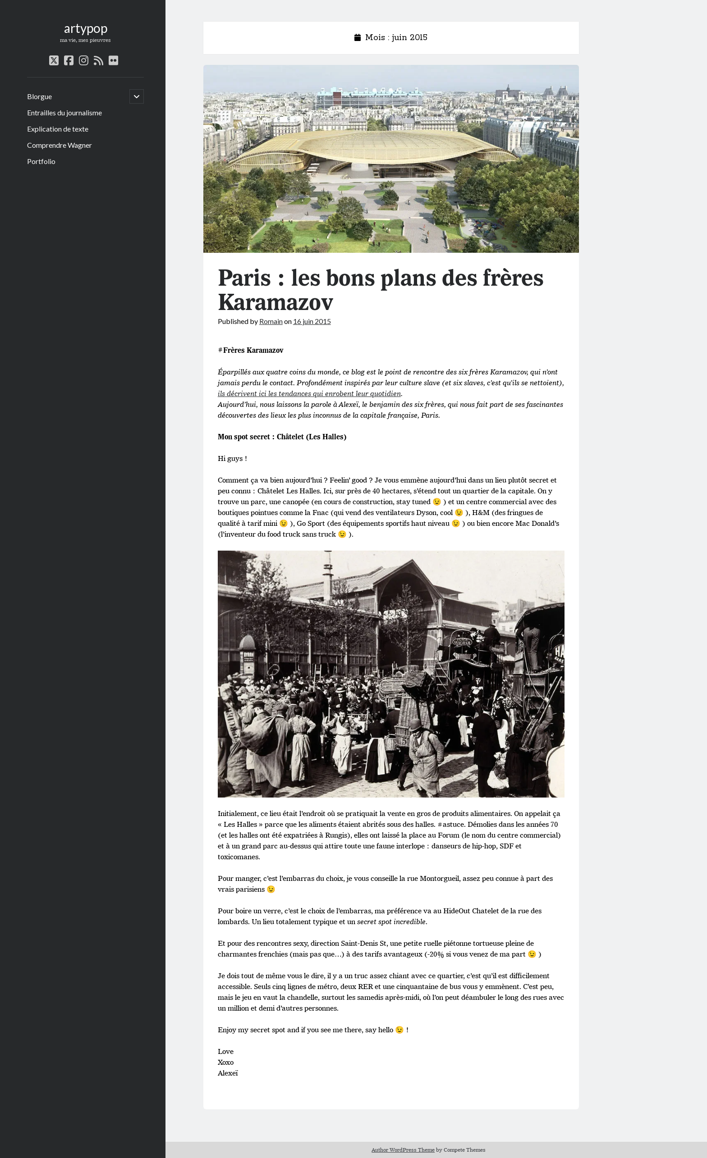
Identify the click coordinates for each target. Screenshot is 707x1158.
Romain (271, 321)
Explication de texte (57, 128)
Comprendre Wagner (59, 145)
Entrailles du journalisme (64, 112)
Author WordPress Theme (403, 1149)
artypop (85, 28)
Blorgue (39, 96)
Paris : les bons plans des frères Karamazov (391, 159)
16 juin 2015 (312, 321)
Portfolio (41, 161)
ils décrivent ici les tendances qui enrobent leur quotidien (309, 393)
